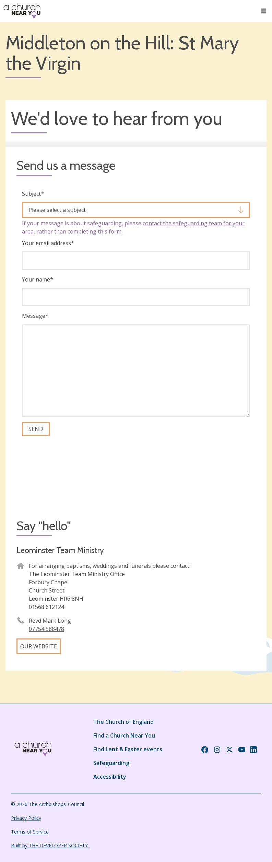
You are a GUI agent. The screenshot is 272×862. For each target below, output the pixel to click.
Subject (33, 193)
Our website (38, 646)
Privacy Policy (26, 818)
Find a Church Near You (124, 735)
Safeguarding (111, 763)
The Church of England (123, 722)
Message (35, 316)
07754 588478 (46, 629)
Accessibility (109, 776)
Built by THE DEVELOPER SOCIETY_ (50, 845)
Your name (37, 279)
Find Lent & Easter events (127, 749)
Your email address (48, 243)
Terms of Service (30, 831)
